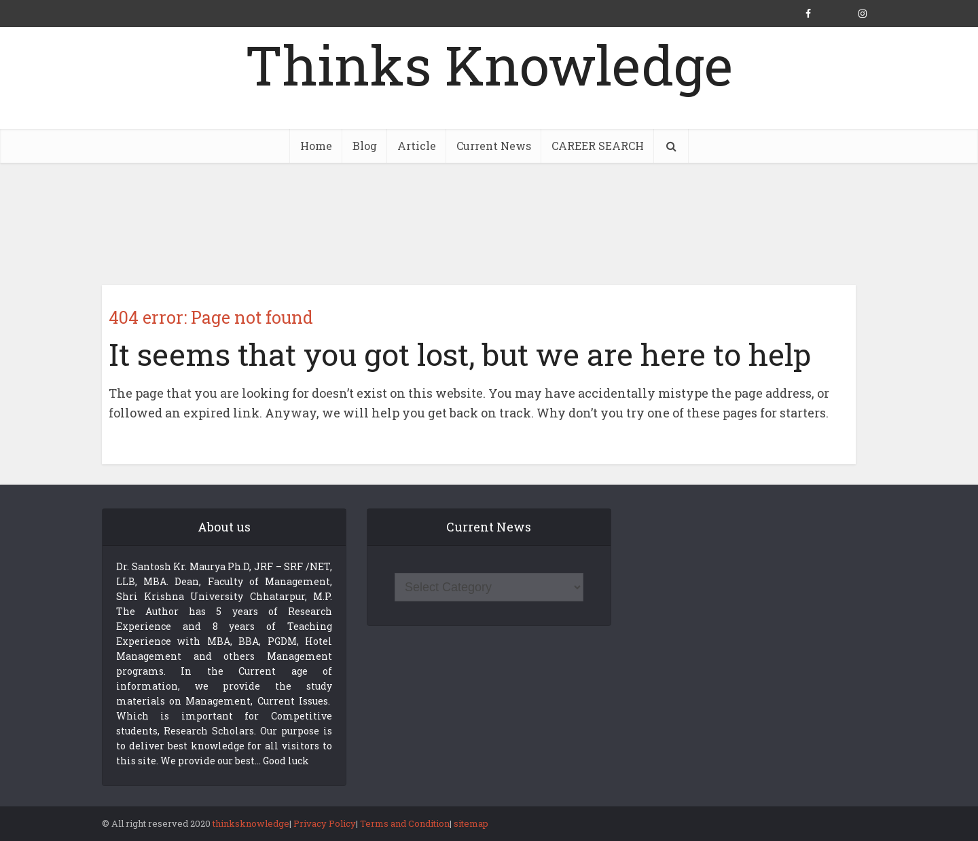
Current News (493, 145)
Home (316, 145)
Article (416, 145)
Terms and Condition (405, 823)
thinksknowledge (251, 823)
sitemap (471, 823)
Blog (364, 145)
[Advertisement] (489, 224)
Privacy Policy (324, 823)
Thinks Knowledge (489, 64)
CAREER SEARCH (597, 145)
